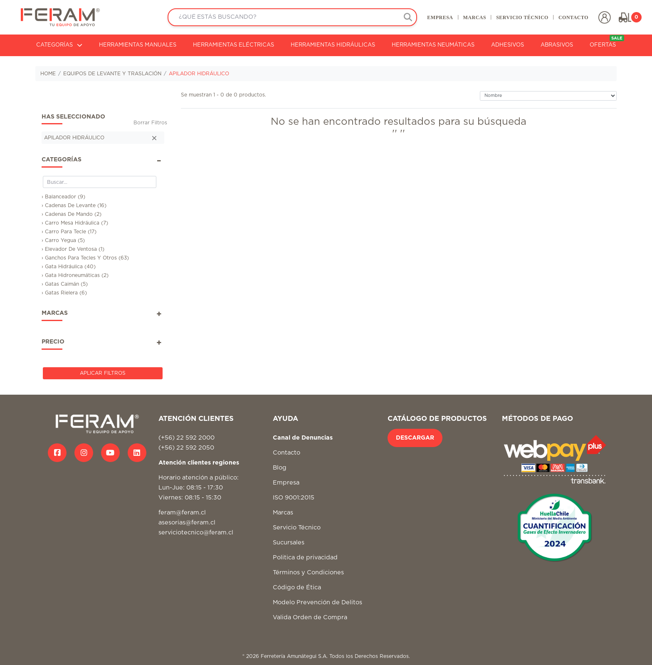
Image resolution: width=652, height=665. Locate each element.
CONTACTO (573, 17)
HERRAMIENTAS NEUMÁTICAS (433, 45)
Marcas (283, 512)
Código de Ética (297, 587)
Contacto (286, 453)
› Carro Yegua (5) (63, 240)
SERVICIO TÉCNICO (522, 17)
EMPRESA (440, 17)
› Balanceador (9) (63, 196)
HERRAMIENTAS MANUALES (137, 45)
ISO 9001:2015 (293, 497)
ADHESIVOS (507, 45)
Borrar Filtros (150, 122)
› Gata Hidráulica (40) (69, 266)
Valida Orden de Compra (310, 617)
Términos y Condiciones (308, 572)
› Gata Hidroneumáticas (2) (75, 275)
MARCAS (474, 17)
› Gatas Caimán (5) (65, 284)
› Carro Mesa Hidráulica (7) (75, 222)
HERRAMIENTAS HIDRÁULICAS (333, 45)
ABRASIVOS (557, 45)
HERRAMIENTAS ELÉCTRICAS (233, 45)
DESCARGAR (415, 438)
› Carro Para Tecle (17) (69, 231)
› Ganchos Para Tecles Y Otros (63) (85, 257)
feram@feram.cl (182, 512)
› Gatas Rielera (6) (64, 292)
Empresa (286, 483)
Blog (279, 468)
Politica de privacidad (305, 557)
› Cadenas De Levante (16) (74, 205)
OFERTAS (607, 41)
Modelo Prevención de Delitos (317, 602)
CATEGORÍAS (59, 45)
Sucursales (288, 542)
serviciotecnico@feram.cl (195, 532)
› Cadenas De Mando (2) (71, 214)
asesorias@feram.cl (186, 522)
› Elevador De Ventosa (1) (73, 249)
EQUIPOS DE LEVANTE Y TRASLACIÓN (112, 73)
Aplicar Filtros (103, 373)
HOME (48, 73)
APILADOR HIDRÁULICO (199, 73)
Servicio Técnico (297, 527)
